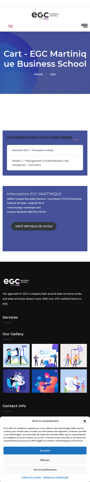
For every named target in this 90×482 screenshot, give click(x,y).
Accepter (45, 450)
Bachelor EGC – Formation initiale (33, 150)
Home (39, 74)
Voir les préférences (45, 469)
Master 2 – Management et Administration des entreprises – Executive (40, 163)
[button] (85, 421)
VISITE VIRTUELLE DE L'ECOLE (34, 226)
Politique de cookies (31, 477)
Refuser (45, 460)
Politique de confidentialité (55, 477)
